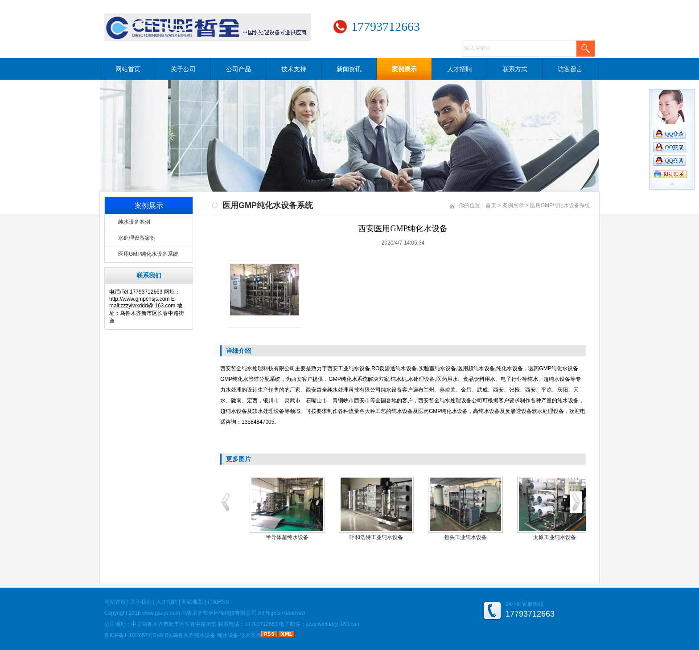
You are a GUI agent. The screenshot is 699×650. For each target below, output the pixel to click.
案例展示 (404, 69)
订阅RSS (218, 602)
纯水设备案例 (134, 222)
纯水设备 (227, 635)
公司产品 (238, 69)
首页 (490, 205)
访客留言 (570, 69)
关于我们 (141, 602)
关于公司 (183, 69)
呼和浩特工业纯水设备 (376, 537)
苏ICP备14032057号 (128, 635)
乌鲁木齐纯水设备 (194, 635)
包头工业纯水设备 (465, 537)
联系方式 (514, 69)
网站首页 (127, 69)
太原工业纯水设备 (554, 537)
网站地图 (192, 602)
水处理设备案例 (137, 238)
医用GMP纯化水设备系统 (148, 254)
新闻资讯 (349, 69)
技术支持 (293, 69)
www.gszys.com (161, 613)
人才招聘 (459, 69)
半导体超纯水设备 (287, 537)
